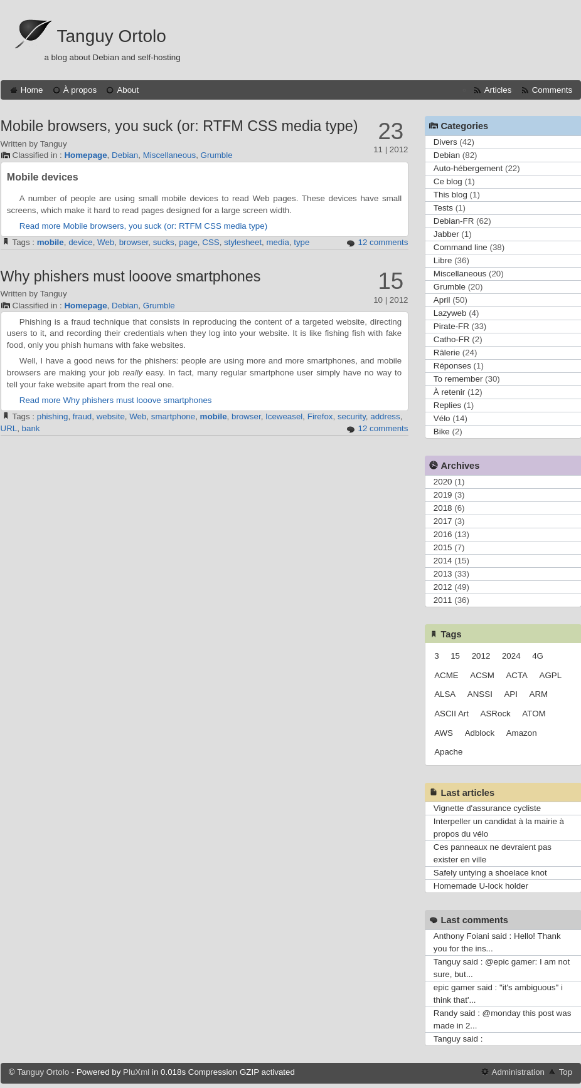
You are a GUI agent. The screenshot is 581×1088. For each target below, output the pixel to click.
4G (537, 656)
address (385, 416)
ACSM (482, 675)
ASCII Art (451, 713)
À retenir (449, 392)
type (301, 242)
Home (32, 90)
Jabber (446, 234)
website (111, 416)
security (352, 416)
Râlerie (447, 352)
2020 (443, 481)
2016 (443, 534)
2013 (443, 573)
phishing (52, 416)
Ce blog (448, 181)
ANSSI (480, 694)
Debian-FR (454, 221)
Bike (442, 431)
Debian (125, 155)
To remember (458, 379)
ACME (446, 675)
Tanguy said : (458, 1039)
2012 (443, 587)
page (188, 242)
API (510, 694)
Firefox (320, 416)
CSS (210, 242)
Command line (461, 247)
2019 (443, 495)
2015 (443, 547)
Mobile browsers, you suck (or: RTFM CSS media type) (179, 126)
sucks (163, 242)
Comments (552, 90)
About (128, 90)
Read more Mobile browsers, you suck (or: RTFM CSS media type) (143, 226)
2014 (443, 560)
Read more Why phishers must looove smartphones (115, 400)
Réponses (452, 365)
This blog (450, 194)
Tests (443, 207)
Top (566, 1072)
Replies (447, 405)
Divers (445, 142)
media (278, 242)
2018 (443, 508)
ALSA (445, 694)
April (442, 300)
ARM (539, 694)
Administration (518, 1072)
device (80, 242)
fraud (82, 416)
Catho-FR (452, 339)
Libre (443, 260)
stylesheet (243, 242)
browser (134, 242)
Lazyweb (450, 313)
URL (9, 428)
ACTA (517, 675)
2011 (443, 600)
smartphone (173, 416)
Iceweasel (283, 416)
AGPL (551, 675)
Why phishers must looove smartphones (131, 276)
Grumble (217, 155)
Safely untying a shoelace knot (490, 872)
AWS (443, 733)
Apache (448, 751)
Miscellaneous (169, 155)
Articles (498, 90)
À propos (80, 90)
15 (455, 656)
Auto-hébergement (468, 168)
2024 (511, 656)
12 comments (383, 242)
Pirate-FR (451, 326)
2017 (443, 521)
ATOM (533, 713)
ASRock (496, 713)
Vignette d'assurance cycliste (487, 808)
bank (31, 428)
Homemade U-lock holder (481, 886)
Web (105, 242)
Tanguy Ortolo (111, 36)
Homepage (85, 155)
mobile (50, 242)
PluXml (136, 1072)
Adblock (479, 733)
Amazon (521, 733)
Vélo (442, 418)
